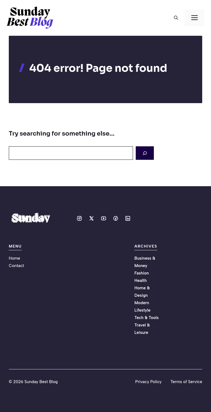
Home (14, 258)
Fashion (141, 273)
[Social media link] (79, 218)
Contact (16, 265)
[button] (176, 18)
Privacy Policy (148, 381)
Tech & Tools (146, 317)
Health (140, 280)
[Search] (145, 153)
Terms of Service (186, 381)
